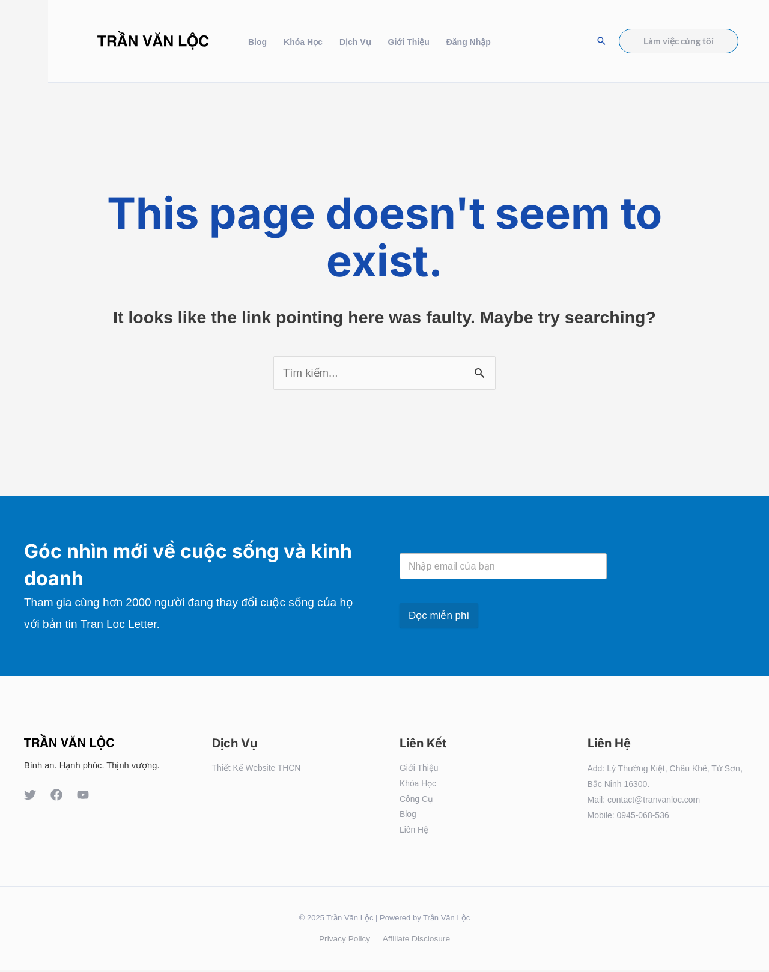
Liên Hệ (414, 831)
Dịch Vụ (355, 42)
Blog (257, 42)
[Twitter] (30, 795)
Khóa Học (303, 42)
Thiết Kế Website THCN (257, 768)
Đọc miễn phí (439, 615)
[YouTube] (83, 795)
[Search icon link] (601, 40)
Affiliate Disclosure (414, 940)
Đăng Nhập (468, 42)
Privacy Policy (346, 940)
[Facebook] (56, 795)
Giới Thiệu (409, 42)
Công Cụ (416, 799)
